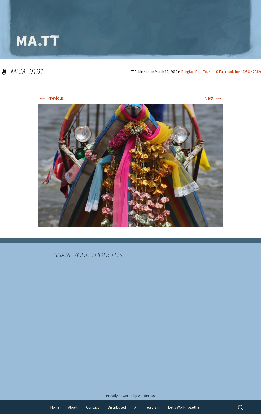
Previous (51, 98)
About (73, 407)
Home (55, 407)
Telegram (152, 407)
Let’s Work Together (184, 407)
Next (213, 98)
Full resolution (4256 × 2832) (240, 71)
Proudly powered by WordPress (130, 395)
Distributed (117, 407)
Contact (92, 407)
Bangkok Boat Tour (195, 71)
